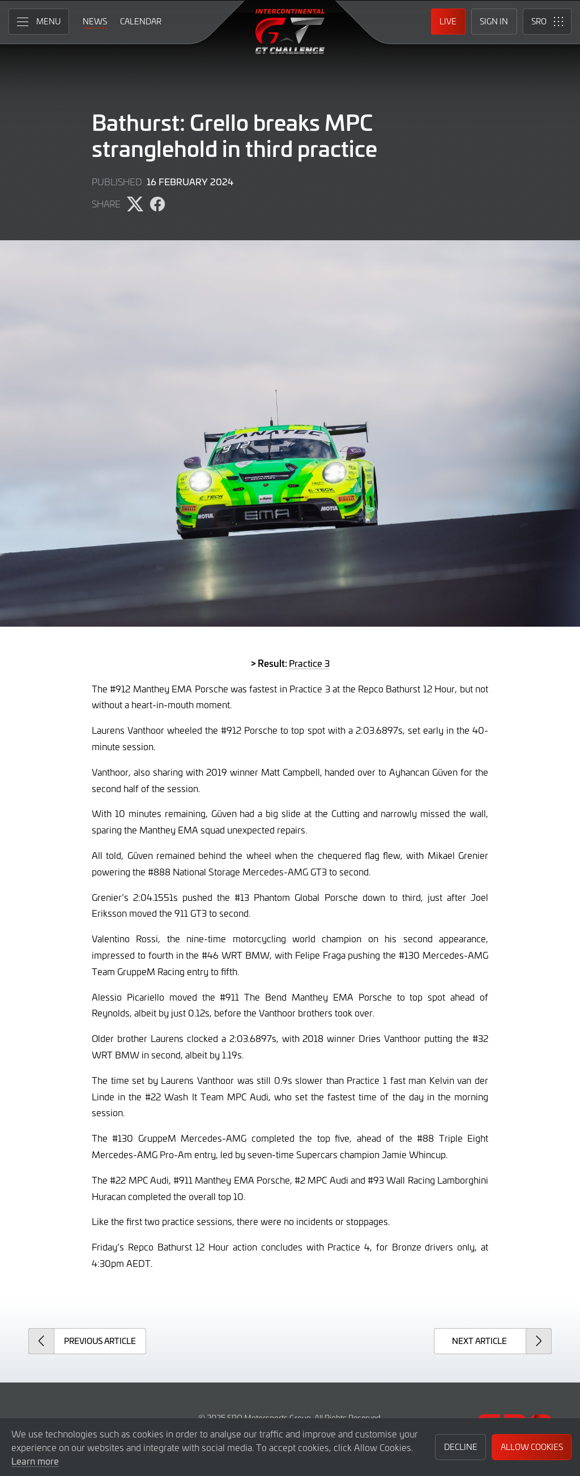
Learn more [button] (35, 1460)
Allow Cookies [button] (532, 1446)
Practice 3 (309, 663)
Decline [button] (460, 1446)
